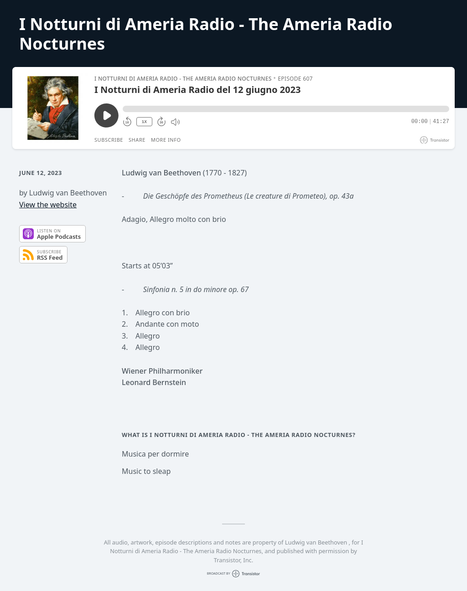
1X (144, 121)
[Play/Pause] (53, 108)
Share (137, 139)
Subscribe (108, 139)
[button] (286, 109)
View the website (48, 205)
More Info (166, 139)
